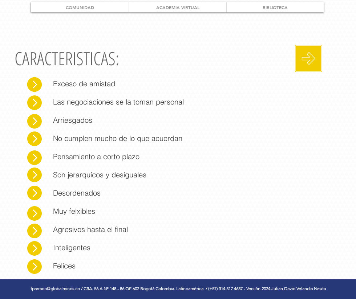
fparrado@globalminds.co (55, 288)
